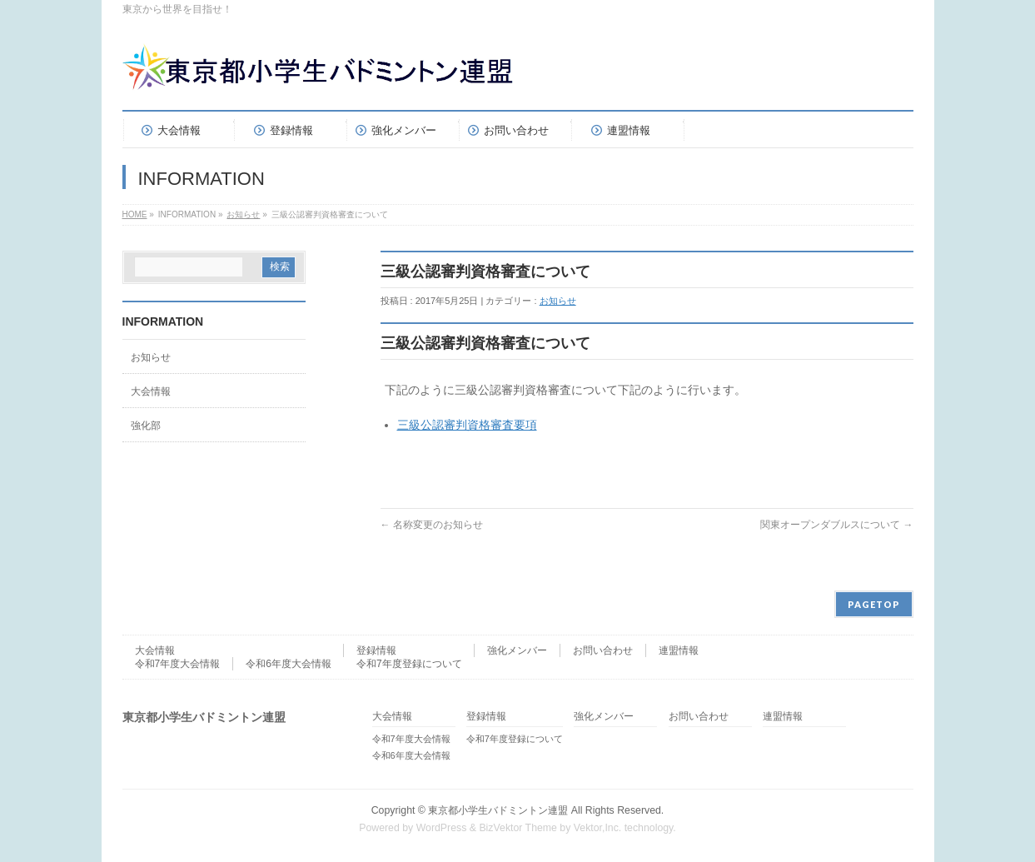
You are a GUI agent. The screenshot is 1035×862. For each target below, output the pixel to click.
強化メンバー (517, 650)
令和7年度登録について (409, 664)
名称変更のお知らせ (432, 525)
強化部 (146, 425)
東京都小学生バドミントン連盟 (498, 810)
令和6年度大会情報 (288, 664)
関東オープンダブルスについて (836, 525)
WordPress (441, 828)
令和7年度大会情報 (178, 664)
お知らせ (243, 214)
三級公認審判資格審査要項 (467, 424)
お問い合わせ (603, 650)
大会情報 (151, 391)
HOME (134, 214)
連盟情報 (679, 650)
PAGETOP (874, 604)
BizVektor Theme (518, 828)
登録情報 (376, 650)
